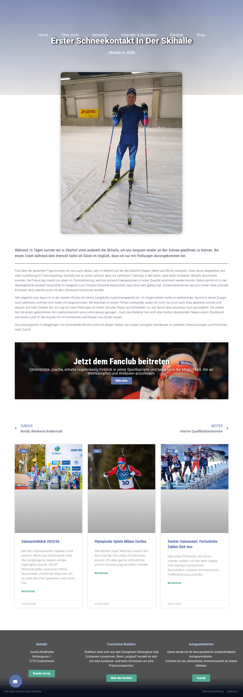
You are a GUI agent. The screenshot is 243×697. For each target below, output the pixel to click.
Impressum (232, 691)
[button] (15, 681)
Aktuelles (100, 35)
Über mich (70, 35)
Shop (200, 35)
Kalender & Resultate (139, 35)
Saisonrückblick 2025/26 (40, 541)
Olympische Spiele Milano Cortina (120, 541)
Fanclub (176, 35)
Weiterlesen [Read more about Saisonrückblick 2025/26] (28, 591)
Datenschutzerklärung (212, 691)
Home (43, 35)
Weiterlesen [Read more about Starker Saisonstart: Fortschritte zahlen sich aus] (174, 583)
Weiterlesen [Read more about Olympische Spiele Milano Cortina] (101, 573)
